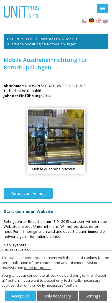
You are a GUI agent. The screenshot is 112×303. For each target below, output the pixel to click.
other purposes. (37, 267)
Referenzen (50, 38)
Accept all (20, 296)
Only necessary (57, 296)
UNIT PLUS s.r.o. (20, 38)
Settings (93, 296)
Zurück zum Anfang (28, 193)
